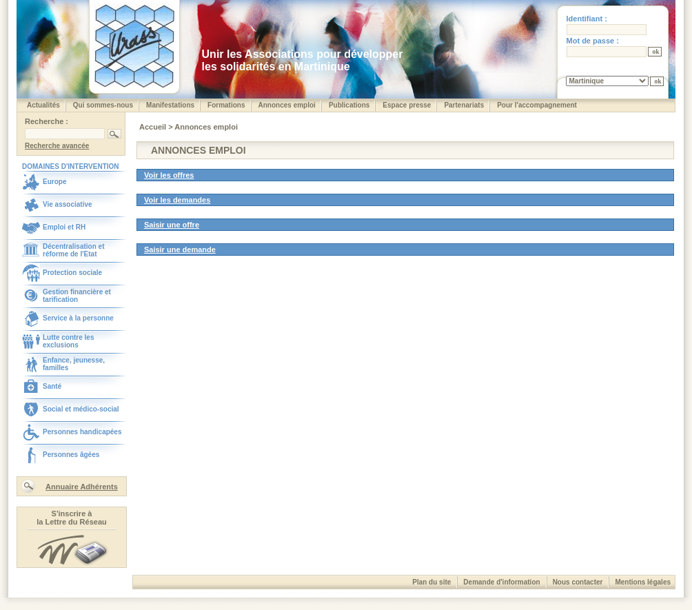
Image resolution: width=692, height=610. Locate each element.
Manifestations (170, 105)
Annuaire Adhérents (81, 486)
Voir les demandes (177, 200)
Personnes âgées (71, 454)
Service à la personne (78, 318)
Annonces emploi (287, 105)
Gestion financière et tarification (77, 295)
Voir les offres (169, 175)
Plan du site (431, 582)
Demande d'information (501, 582)
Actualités (43, 105)
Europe (54, 181)
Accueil (153, 127)
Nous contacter (578, 582)
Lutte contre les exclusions (68, 341)
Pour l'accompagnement (537, 105)
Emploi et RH (64, 227)
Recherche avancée (57, 146)
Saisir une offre (171, 225)
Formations (226, 105)
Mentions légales (643, 582)
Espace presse (407, 105)
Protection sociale (72, 272)
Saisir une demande (180, 249)
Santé (52, 386)
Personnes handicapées (82, 432)
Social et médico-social (81, 409)
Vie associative (67, 204)
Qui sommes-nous (103, 105)
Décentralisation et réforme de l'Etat (73, 250)
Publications (349, 105)
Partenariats (464, 105)
